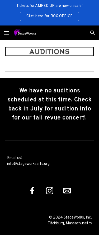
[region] (49, 12)
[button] (6, 32)
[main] (49, 104)
